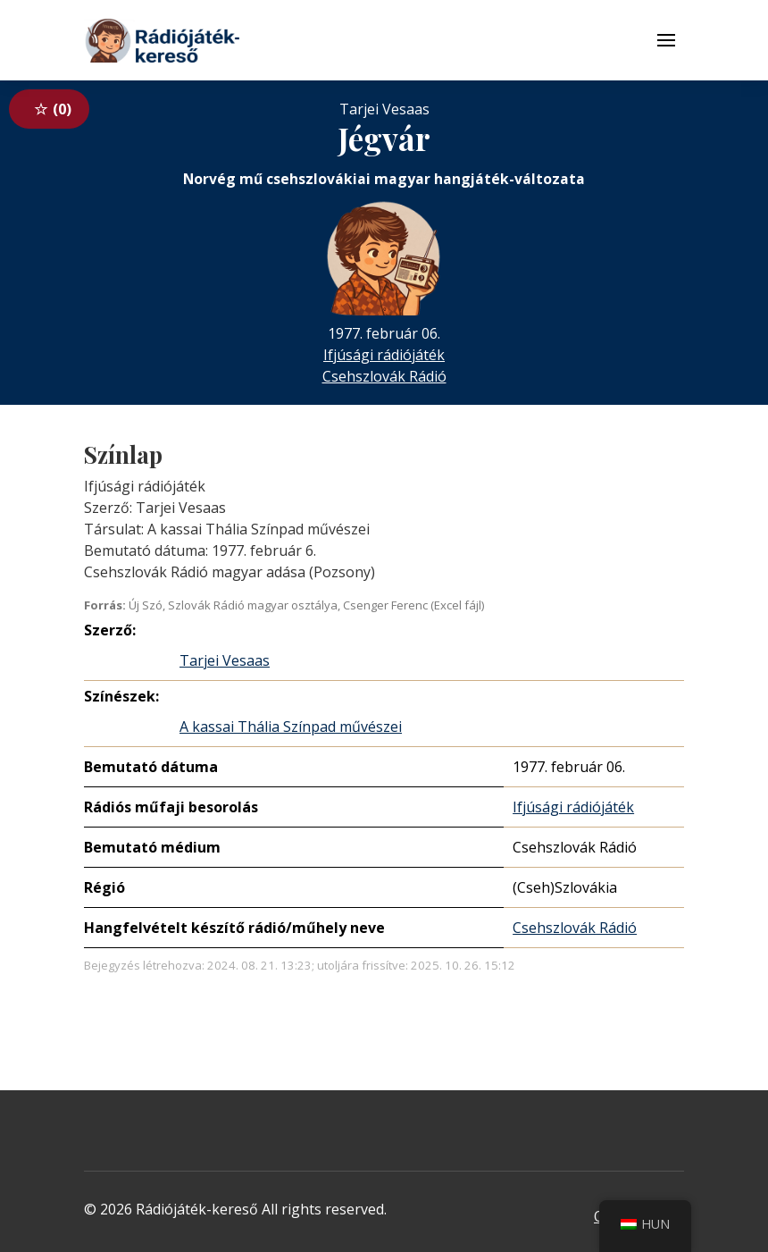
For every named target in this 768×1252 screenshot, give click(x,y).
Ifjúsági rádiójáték (384, 355)
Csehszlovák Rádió (384, 376)
